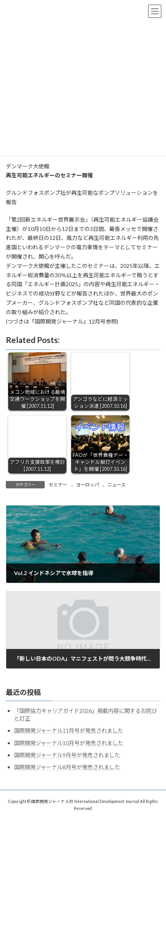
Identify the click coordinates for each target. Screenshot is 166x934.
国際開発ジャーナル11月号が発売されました (68, 730)
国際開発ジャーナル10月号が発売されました (68, 743)
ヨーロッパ (87, 485)
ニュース (116, 485)
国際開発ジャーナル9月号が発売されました (67, 755)
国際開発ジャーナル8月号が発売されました (67, 767)
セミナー (58, 485)
